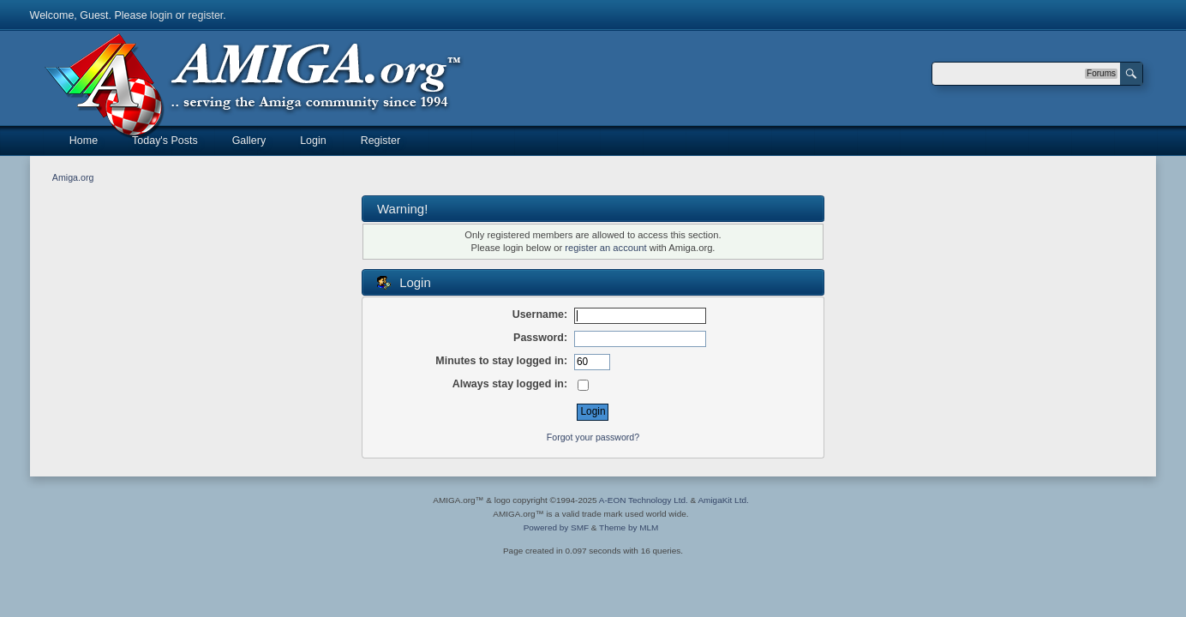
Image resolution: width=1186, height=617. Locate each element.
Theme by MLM (628, 527)
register (205, 15)
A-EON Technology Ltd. (643, 500)
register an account (605, 248)
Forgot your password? (593, 437)
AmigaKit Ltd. (723, 500)
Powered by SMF (556, 527)
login (161, 15)
